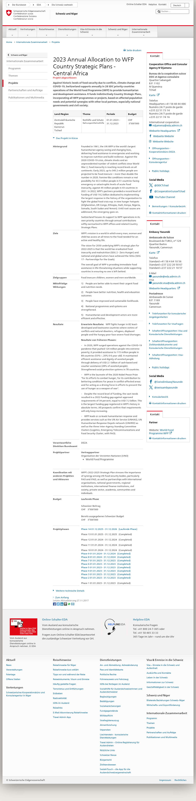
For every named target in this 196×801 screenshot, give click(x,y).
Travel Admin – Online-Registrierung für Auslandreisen (119, 744)
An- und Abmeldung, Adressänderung (119, 665)
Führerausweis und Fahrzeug (114, 679)
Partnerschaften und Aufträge (161, 733)
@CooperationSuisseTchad (169, 191)
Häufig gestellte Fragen (64, 684)
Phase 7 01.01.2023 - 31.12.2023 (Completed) (106, 560)
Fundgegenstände (109, 711)
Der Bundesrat (19, 5)
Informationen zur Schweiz (160, 682)
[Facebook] (55, 603)
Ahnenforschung (108, 725)
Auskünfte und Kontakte (159, 673)
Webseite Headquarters (164, 130)
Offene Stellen (13, 679)
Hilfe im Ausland (61, 703)
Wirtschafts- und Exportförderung (163, 705)
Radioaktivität (60, 698)
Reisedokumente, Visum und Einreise (71, 679)
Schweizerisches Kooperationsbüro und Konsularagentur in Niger (25, 694)
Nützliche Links (107, 750)
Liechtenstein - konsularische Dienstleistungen (114, 736)
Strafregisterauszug (109, 720)
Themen (151, 723)
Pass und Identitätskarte (111, 670)
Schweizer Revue (108, 755)
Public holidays (160, 170)
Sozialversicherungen (110, 706)
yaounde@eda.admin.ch (166, 276)
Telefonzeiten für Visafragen (167, 323)
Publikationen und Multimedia (162, 737)
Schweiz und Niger (118, 32)
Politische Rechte (108, 674)
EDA (39, 5)
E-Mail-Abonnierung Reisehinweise (70, 712)
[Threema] (66, 603)
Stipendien (105, 730)
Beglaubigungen (108, 697)
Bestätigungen (107, 701)
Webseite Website (163, 136)
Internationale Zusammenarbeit (144, 32)
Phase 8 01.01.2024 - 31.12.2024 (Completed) (106, 557)
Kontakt (153, 55)
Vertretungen (27, 32)
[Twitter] (58, 603)
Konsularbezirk (160, 396)
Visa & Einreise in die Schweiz (92, 32)
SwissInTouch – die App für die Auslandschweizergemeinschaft (115, 771)
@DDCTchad (161, 185)
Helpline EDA (141, 619)
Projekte (151, 728)
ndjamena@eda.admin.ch (167, 125)
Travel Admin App (62, 717)
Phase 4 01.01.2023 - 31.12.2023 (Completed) (106, 571)
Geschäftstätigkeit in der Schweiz (163, 687)
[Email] (72, 603)
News (8, 665)
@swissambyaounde (166, 387)
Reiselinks (57, 708)
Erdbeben (58, 693)
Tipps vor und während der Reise (69, 674)
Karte (154, 95)
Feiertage (10, 674)
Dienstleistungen (67, 32)
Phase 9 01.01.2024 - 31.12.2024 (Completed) (106, 553)
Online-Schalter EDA (55, 619)
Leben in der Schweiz (157, 678)
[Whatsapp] (69, 603)
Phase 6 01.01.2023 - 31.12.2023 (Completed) (106, 564)
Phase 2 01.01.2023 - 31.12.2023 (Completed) (106, 577)
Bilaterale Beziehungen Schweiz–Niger (166, 700)
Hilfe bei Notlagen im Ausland (115, 684)
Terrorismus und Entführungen (68, 689)
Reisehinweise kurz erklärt (65, 670)
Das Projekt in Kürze (67, 138)
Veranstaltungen (14, 670)
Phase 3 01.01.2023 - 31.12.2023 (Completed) (106, 574)
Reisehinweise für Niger (64, 665)
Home (9, 42)
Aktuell (12, 32)
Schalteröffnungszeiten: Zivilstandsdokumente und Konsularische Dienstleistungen (165, 344)
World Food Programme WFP (161, 431)
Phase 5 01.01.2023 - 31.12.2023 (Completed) (106, 567)
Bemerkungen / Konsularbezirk (169, 206)
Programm (152, 718)
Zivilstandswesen (108, 764)
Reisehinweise (46, 32)
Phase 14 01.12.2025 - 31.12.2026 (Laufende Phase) (109, 529)
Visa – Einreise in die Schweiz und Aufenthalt (163, 666)
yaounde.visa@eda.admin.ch (169, 282)
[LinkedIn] (62, 603)
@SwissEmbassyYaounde (168, 381)
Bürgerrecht (106, 760)
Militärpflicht (106, 715)
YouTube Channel (165, 197)
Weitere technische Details (69, 590)
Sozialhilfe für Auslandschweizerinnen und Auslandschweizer (121, 690)
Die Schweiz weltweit (62, 5)
